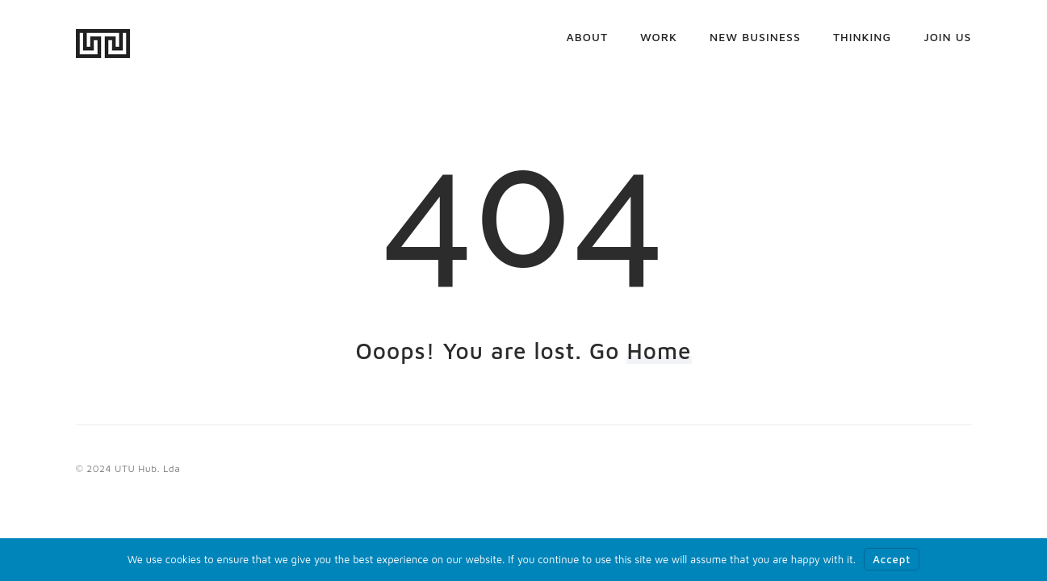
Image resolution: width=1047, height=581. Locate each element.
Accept (892, 559)
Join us (947, 44)
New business (755, 44)
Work (658, 44)
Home (658, 350)
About (588, 44)
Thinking (862, 44)
